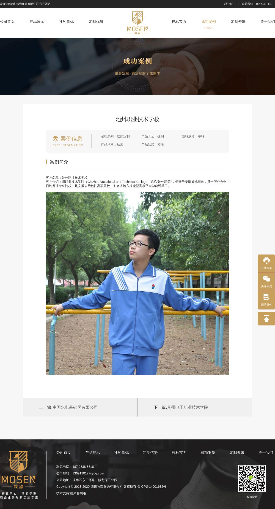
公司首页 (63, 453)
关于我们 (265, 453)
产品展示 (92, 453)
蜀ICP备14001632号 (152, 486)
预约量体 (121, 453)
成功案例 (208, 453)
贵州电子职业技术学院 (181, 407)
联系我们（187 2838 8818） (258, 3)
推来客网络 (78, 493)
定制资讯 (237, 453)
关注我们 (228, 3)
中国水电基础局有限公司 (68, 407)
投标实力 (179, 453)
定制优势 (150, 453)
